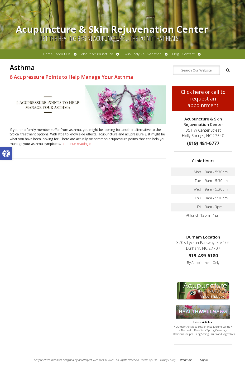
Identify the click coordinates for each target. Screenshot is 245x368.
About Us (63, 54)
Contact (188, 54)
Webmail (186, 360)
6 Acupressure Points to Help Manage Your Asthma (71, 77)
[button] (6, 153)
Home (48, 54)
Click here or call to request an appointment (203, 99)
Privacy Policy (167, 360)
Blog (175, 54)
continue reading (77, 143)
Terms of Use (148, 360)
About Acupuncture (97, 54)
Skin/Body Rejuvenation (143, 54)
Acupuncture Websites (48, 360)
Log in (204, 360)
